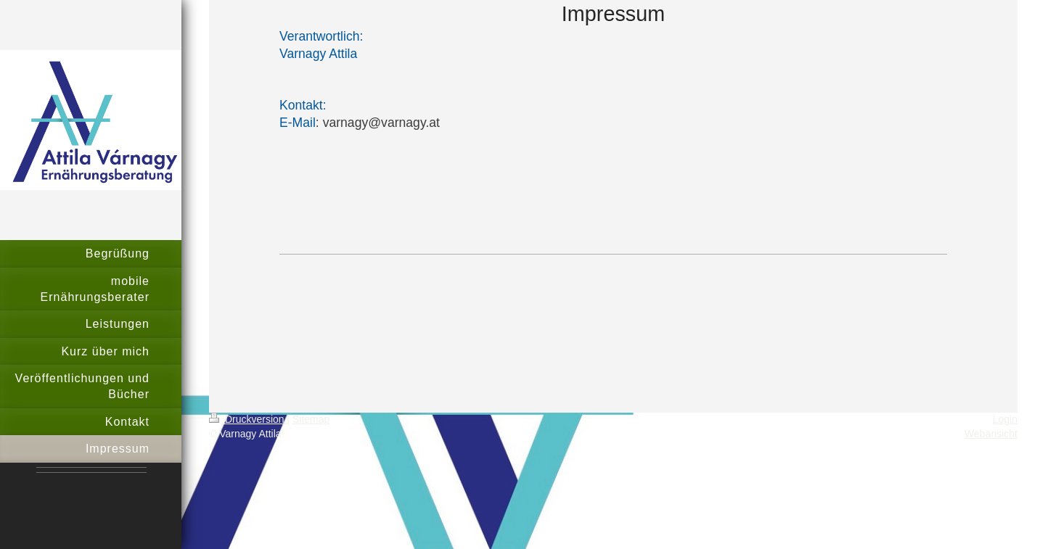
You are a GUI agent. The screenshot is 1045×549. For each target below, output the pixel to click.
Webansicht (990, 433)
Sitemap (310, 419)
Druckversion (248, 419)
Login (1005, 419)
